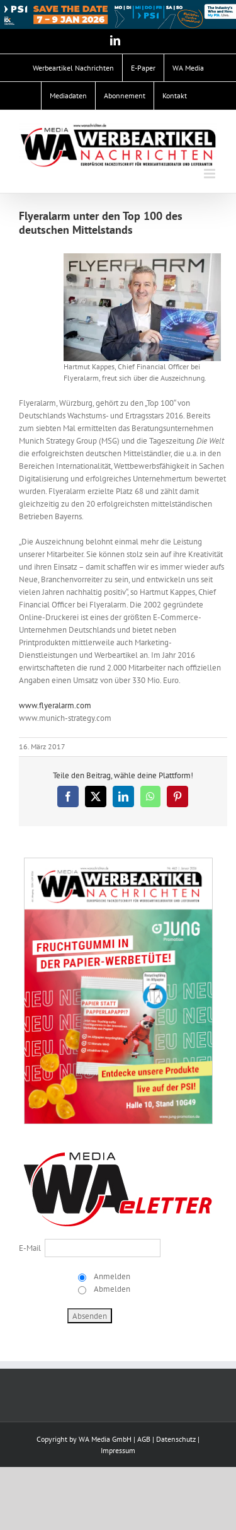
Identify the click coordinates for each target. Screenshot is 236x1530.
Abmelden (111, 1289)
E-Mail (30, 1248)
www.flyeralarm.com (55, 705)
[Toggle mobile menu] (210, 173)
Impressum (118, 1450)
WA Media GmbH (105, 1439)
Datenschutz (176, 1439)
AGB (143, 1439)
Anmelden (111, 1276)
